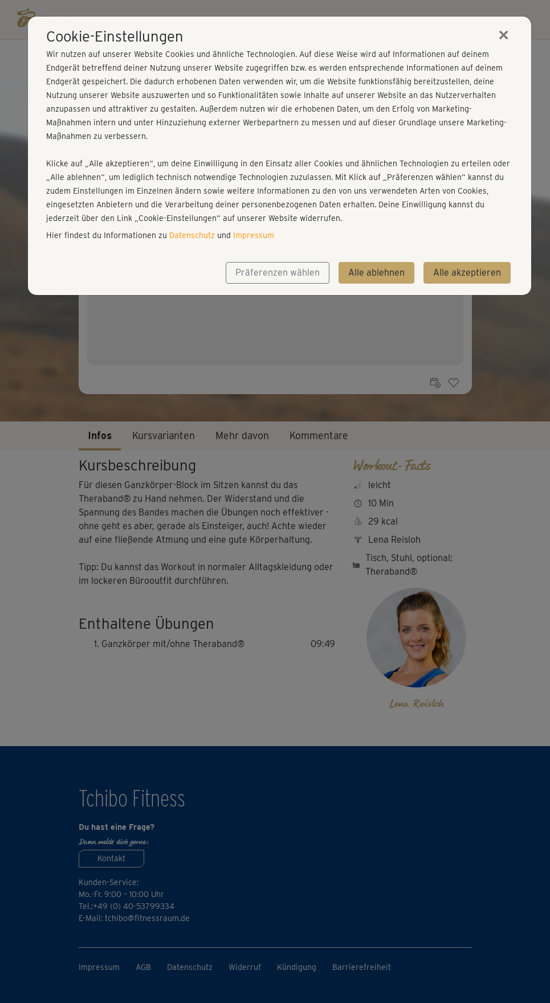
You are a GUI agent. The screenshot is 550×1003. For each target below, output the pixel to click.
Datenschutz (192, 235)
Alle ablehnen (376, 272)
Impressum (253, 235)
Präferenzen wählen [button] (277, 272)
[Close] (504, 35)
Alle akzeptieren (467, 272)
